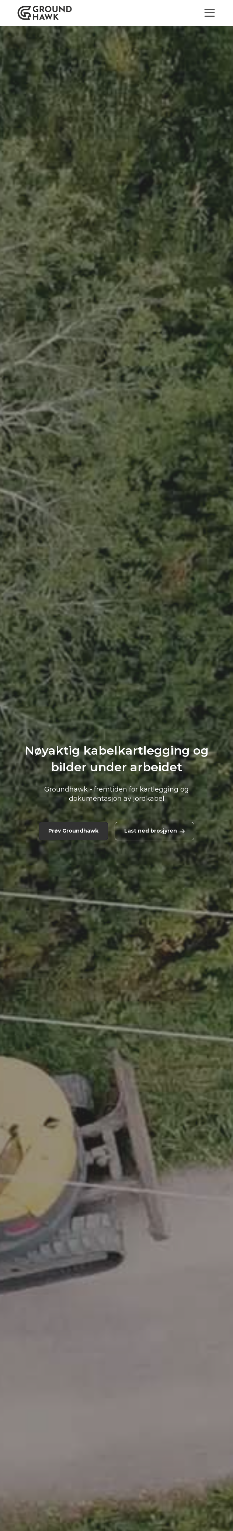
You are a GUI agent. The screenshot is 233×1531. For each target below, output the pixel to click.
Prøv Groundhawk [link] (73, 830)
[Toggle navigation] (209, 12)
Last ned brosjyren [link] (154, 830)
